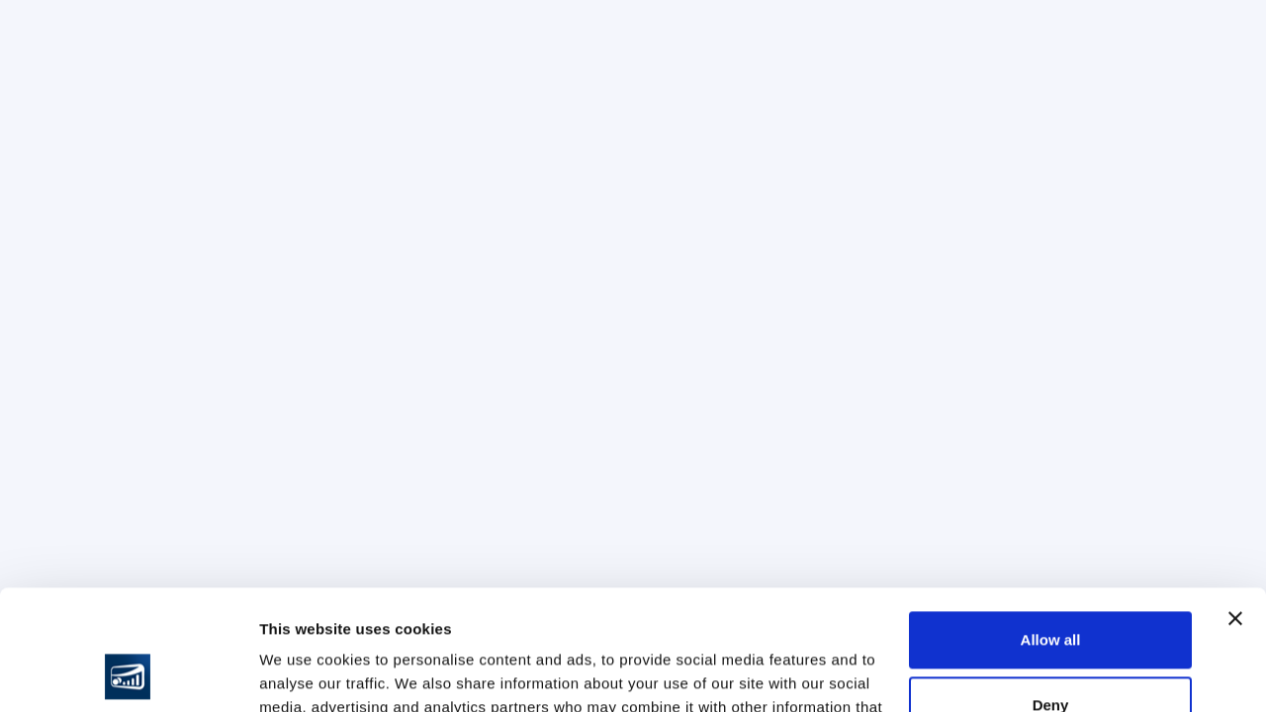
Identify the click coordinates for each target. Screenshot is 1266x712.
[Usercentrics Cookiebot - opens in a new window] (128, 673)
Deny (1051, 591)
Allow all (1051, 527)
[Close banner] (1235, 506)
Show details (305, 673)
